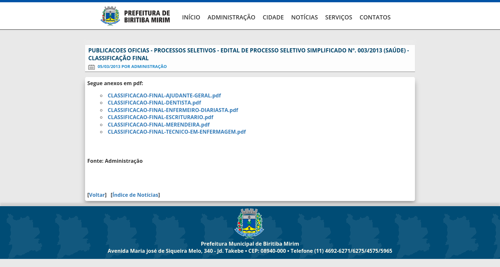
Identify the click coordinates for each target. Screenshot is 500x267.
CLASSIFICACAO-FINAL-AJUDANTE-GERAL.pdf (164, 95)
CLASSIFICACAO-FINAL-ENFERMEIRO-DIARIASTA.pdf (173, 110)
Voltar (97, 194)
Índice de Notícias (135, 194)
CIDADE (273, 17)
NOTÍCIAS (304, 17)
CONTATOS (375, 17)
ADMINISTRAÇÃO (231, 17)
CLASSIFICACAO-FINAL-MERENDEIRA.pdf (159, 124)
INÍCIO (191, 17)
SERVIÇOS (338, 17)
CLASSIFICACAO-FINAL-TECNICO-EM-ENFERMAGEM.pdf (177, 131)
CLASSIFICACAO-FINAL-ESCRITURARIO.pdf (160, 117)
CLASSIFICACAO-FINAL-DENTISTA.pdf (154, 102)
